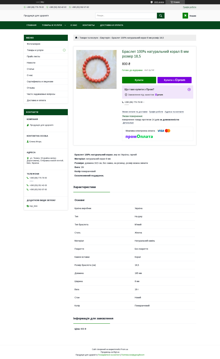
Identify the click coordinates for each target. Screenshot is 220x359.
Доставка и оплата (111, 25)
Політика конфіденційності (132, 355)
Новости (31, 62)
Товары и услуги (52, 25)
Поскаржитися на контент (109, 355)
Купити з (174, 80)
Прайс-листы (33, 56)
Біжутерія (105, 38)
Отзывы (31, 88)
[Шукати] (161, 16)
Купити (139, 80)
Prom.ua (124, 349)
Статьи (30, 69)
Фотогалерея (33, 44)
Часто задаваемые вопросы (41, 94)
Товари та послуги (88, 38)
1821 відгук (159, 2)
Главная (31, 25)
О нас (73, 25)
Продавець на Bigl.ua (110, 352)
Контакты (89, 25)
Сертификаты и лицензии (40, 81)
